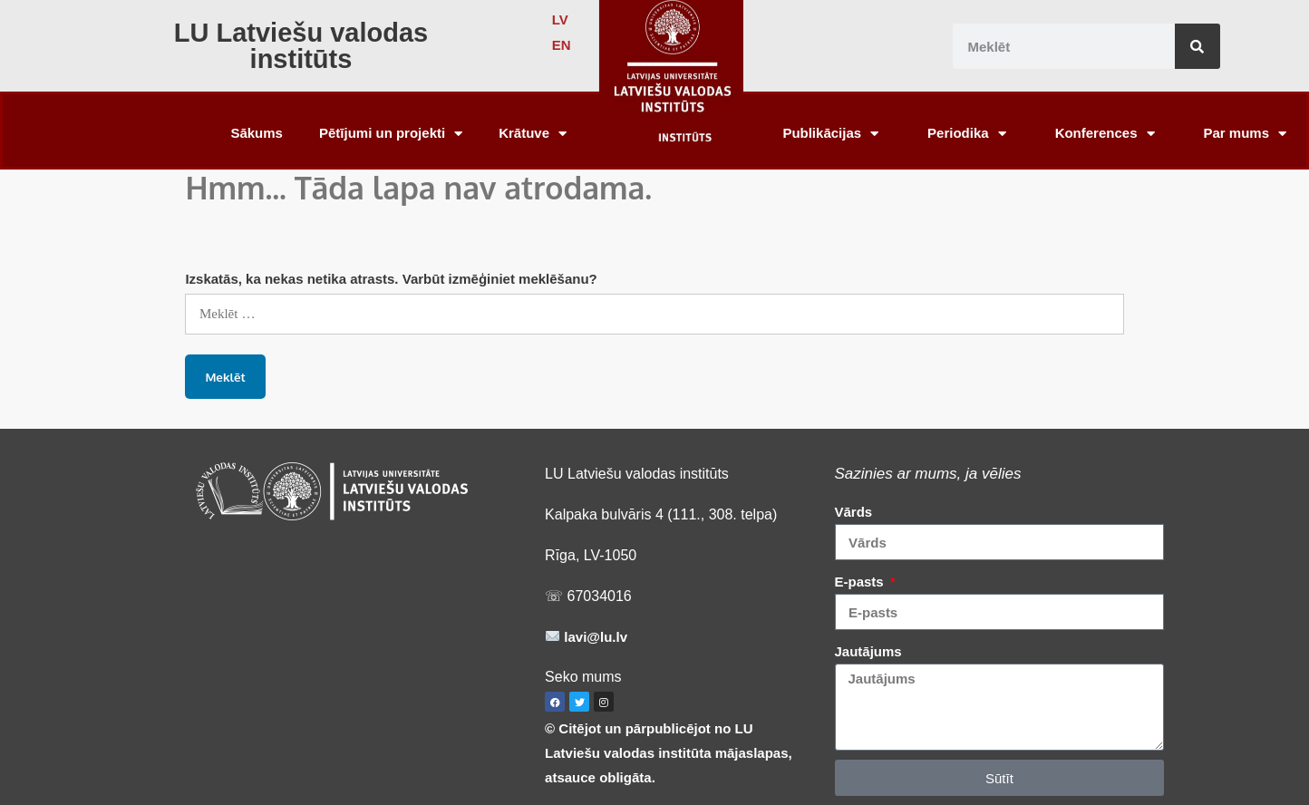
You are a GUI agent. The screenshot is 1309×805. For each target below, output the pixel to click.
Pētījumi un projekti (390, 134)
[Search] (1197, 46)
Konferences (1105, 134)
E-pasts (861, 581)
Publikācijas (830, 134)
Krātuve (533, 134)
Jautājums (868, 651)
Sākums (256, 133)
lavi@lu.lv (593, 637)
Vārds (854, 511)
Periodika (966, 134)
